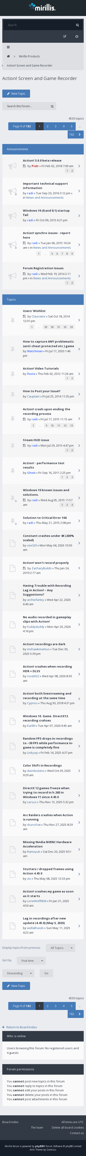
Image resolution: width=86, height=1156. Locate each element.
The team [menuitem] (37, 1127)
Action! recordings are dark (44, 644)
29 (45, 327)
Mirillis (8, 1146)
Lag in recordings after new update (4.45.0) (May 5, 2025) (44, 920)
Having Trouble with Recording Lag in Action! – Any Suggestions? (47, 590)
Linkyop (32, 753)
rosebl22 (33, 676)
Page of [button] (22, 126)
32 (65, 327)
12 (65, 425)
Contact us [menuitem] (77, 1133)
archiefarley (35, 600)
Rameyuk (33, 852)
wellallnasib (35, 928)
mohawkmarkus (38, 649)
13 (71, 425)
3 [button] (55, 126)
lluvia (31, 374)
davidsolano (35, 771)
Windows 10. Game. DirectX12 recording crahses (45, 718)
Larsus (31, 802)
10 (52, 425)
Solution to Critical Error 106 (45, 518)
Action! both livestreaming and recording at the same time (47, 695)
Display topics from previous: (38, 948)
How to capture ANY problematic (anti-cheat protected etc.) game (48, 343)
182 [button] (71, 134)
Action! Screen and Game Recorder (29, 65)
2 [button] (47, 126)
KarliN (31, 726)
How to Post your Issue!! (41, 391)
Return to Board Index (21, 1027)
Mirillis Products (29, 56)
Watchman (35, 351)
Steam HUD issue (36, 440)
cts (29, 878)
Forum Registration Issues (43, 268)
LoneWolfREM (36, 901)
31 (58, 327)
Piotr (35, 166)
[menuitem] (77, 36)
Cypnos (32, 703)
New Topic (16, 94)
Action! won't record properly (46, 563)
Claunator (38, 316)
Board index (10, 1122)
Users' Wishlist (34, 311)
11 (58, 425)
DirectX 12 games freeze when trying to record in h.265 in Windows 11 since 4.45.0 (46, 792)
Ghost (31, 473)
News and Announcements (45, 197)
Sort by (24, 961)
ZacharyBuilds (42, 568)
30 (52, 327)
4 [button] (63, 126)
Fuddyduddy (35, 627)
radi (30, 193)
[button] (80, 135)
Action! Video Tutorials (41, 368)
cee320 (32, 545)
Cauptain (33, 396)
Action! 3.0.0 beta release (42, 160)
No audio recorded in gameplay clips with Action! (47, 619)
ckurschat (34, 825)
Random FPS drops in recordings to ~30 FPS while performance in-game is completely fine (48, 742)
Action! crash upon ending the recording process (46, 411)
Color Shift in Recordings (42, 765)
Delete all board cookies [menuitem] (68, 1127)
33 (71, 327)
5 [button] (71, 126)
